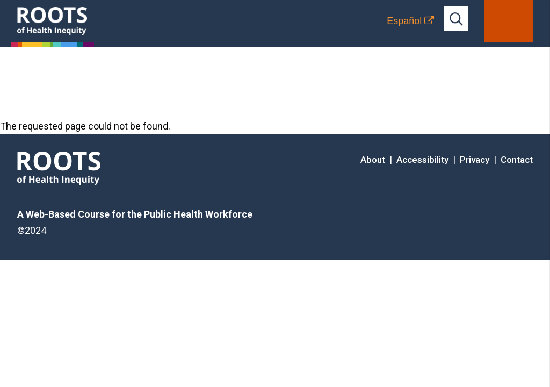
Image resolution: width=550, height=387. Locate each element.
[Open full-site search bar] (456, 18)
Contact (517, 159)
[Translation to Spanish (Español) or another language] (410, 21)
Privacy (474, 159)
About (372, 159)
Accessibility (422, 159)
